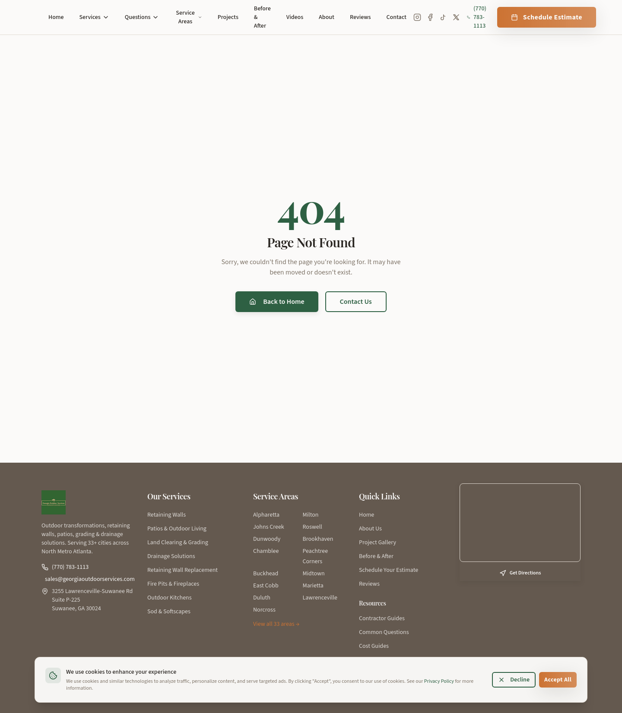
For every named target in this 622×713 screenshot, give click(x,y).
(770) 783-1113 (476, 17)
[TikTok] (443, 17)
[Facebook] (430, 17)
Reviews (360, 17)
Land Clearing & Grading (177, 542)
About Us (370, 528)
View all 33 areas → (276, 624)
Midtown (314, 573)
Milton (311, 515)
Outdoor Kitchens (169, 597)
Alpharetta (266, 515)
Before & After (262, 17)
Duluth (261, 597)
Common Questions (384, 632)
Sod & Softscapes (168, 611)
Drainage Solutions (171, 556)
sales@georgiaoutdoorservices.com (89, 579)
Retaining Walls (166, 515)
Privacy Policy (439, 681)
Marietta (313, 585)
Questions (142, 17)
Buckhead (265, 573)
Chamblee (266, 551)
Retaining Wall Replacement (182, 570)
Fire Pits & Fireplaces (173, 584)
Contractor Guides (382, 618)
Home (56, 17)
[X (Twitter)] (456, 17)
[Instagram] (417, 17)
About (326, 17)
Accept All (557, 679)
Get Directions (520, 573)
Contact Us (356, 301)
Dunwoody (266, 539)
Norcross (264, 610)
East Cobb (266, 585)
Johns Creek (268, 527)
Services (94, 17)
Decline (514, 679)
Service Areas (189, 17)
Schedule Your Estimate (388, 570)
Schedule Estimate (546, 17)
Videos (294, 17)
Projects (228, 17)
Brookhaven (318, 539)
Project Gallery (377, 542)
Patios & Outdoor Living (176, 528)
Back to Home (276, 301)
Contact (396, 17)
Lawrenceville (320, 597)
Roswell (312, 527)
